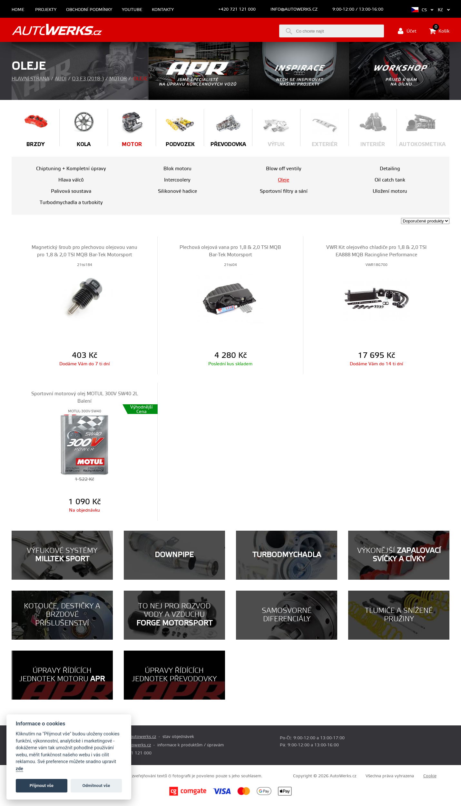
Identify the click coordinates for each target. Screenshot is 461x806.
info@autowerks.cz (294, 9)
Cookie (429, 776)
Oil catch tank (390, 180)
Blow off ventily (283, 169)
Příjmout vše (42, 785)
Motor (118, 78)
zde (19, 769)
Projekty (45, 10)
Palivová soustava (71, 191)
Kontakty (163, 10)
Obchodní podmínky (89, 10)
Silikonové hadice (177, 191)
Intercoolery (177, 180)
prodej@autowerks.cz (135, 736)
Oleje (283, 180)
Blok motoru (177, 169)
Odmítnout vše (96, 785)
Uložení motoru (390, 191)
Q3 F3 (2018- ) (88, 78)
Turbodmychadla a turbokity (71, 203)
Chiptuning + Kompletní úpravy (71, 169)
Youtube (132, 10)
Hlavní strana (30, 78)
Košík (439, 31)
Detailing (390, 169)
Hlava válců (71, 180)
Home (18, 10)
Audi (60, 78)
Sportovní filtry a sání (284, 191)
